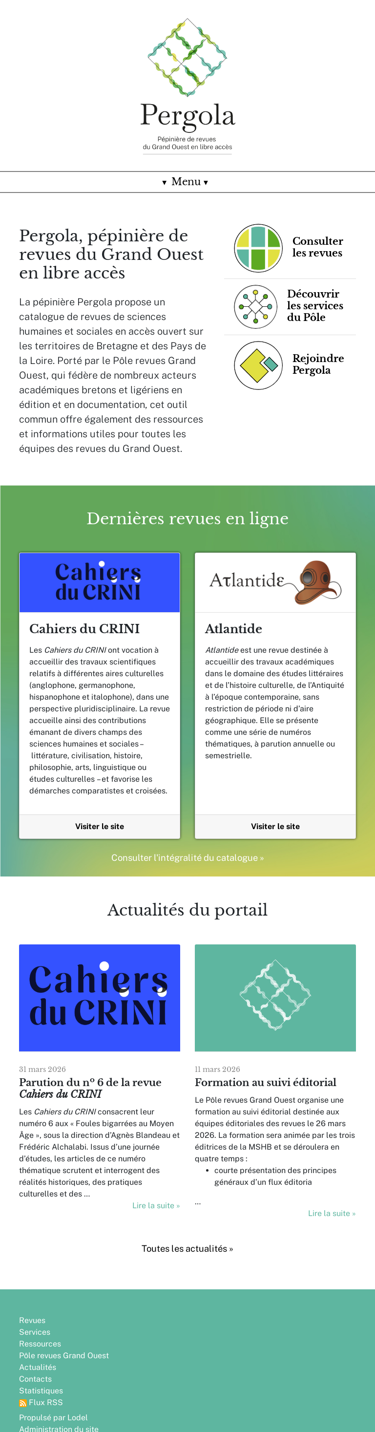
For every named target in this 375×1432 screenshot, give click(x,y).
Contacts (35, 1378)
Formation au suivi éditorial (265, 1083)
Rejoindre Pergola (168, 1378)
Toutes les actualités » (187, 1248)
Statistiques (41, 1389)
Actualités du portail (187, 910)
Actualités (37, 1366)
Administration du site (176, 1331)
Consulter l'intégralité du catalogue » (187, 858)
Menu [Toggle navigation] (187, 182)
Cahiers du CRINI (84, 629)
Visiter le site (99, 826)
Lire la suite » (156, 1205)
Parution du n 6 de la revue (90, 1088)
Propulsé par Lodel (170, 1319)
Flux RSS (41, 1401)
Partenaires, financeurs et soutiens (178, 1360)
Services (34, 1331)
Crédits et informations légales (177, 1395)
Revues (32, 1319)
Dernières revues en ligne (187, 519)
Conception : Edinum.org (180, 1342)
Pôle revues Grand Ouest (64, 1354)
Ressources (40, 1342)
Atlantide (233, 629)
